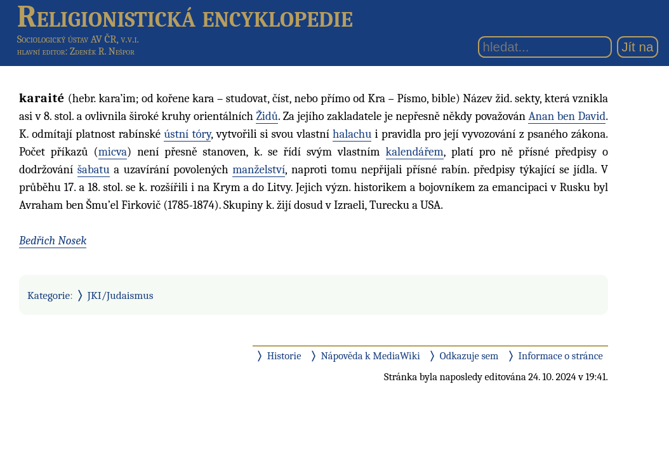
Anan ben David (567, 116)
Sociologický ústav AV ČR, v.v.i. (78, 39)
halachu (352, 134)
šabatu (93, 169)
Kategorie (48, 295)
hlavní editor (41, 51)
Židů (267, 116)
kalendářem (415, 152)
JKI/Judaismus (121, 295)
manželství (258, 169)
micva (112, 152)
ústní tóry (187, 134)
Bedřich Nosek (52, 241)
